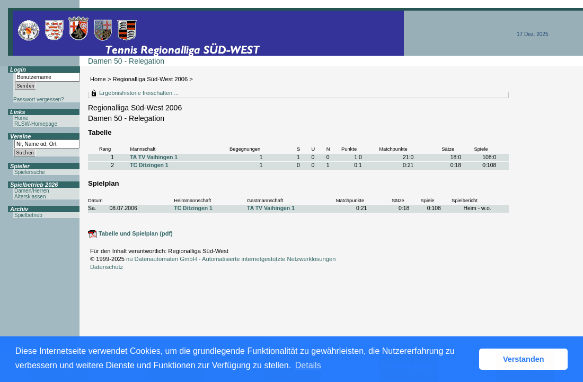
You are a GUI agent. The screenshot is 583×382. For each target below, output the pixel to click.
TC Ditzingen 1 (149, 165)
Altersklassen (30, 196)
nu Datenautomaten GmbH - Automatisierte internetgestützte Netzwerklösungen (231, 259)
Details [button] (308, 365)
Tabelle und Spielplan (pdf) (136, 233)
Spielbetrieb (28, 215)
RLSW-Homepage (35, 124)
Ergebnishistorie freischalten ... (139, 93)
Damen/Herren (31, 191)
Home (98, 79)
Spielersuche (29, 172)
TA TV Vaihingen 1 (154, 157)
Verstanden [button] (523, 359)
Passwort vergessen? (38, 99)
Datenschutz (106, 267)
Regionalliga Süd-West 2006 (150, 79)
